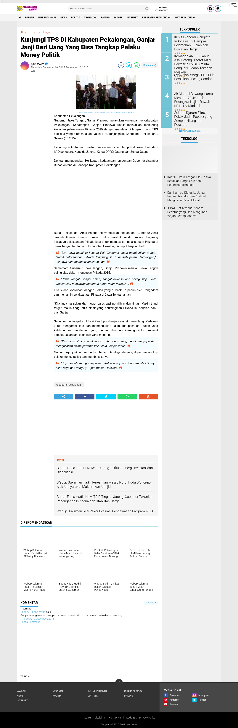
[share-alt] (63, 396)
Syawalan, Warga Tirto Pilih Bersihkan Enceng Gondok (193, 76)
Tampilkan (150, 602)
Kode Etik (131, 717)
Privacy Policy (147, 717)
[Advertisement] (35, 131)
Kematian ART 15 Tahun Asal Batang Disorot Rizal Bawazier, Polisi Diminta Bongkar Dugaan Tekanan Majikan (195, 61)
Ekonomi (58, 690)
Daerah (29, 17)
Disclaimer (100, 717)
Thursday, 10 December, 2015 (37, 618)
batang (105, 17)
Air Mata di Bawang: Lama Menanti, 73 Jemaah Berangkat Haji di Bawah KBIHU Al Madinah (192, 99)
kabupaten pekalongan (157, 17)
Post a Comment (30, 621)
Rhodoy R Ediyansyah (33, 611)
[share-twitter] (129, 65)
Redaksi (87, 717)
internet (133, 17)
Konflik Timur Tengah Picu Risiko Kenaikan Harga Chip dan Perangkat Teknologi (189, 180)
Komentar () (149, 65)
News (64, 17)
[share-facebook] (121, 65)
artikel (93, 695)
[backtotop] (119, 683)
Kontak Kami (116, 717)
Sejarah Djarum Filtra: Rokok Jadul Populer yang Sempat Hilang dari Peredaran (193, 116)
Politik (76, 17)
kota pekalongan (186, 17)
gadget (118, 17)
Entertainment (97, 690)
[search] (109, 8)
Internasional (47, 17)
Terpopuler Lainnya (189, 130)
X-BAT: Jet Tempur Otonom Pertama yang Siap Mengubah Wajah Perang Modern (187, 211)
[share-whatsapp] (137, 65)
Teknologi (91, 17)
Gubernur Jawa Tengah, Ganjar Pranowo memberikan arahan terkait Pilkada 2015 (106, 112)
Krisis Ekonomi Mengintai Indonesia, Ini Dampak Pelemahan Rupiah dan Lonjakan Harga (191, 42)
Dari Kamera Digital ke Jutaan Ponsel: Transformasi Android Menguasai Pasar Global (186, 196)
